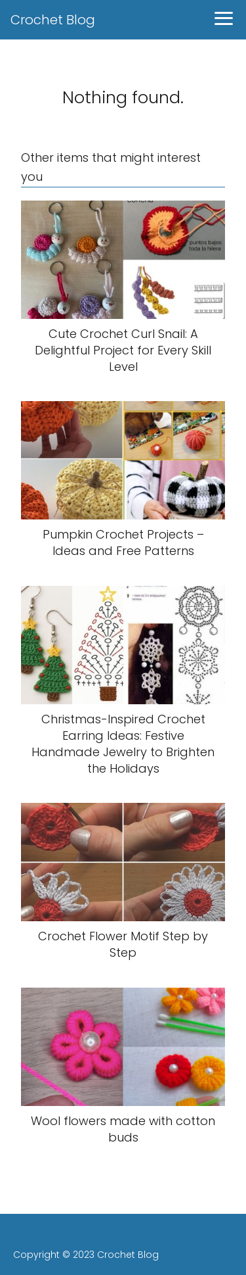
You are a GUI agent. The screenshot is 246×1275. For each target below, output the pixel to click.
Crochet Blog (52, 20)
